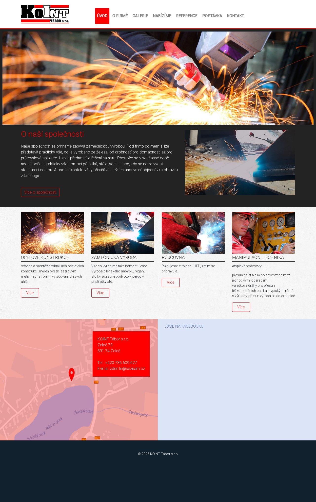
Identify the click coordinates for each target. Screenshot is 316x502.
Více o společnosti (40, 192)
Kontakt (235, 16)
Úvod (102, 16)
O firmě (120, 16)
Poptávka (212, 16)
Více (30, 292)
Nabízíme (162, 16)
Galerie (140, 16)
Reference (186, 16)
